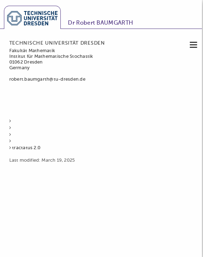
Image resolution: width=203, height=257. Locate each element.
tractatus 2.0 (26, 148)
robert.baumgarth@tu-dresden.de (47, 79)
